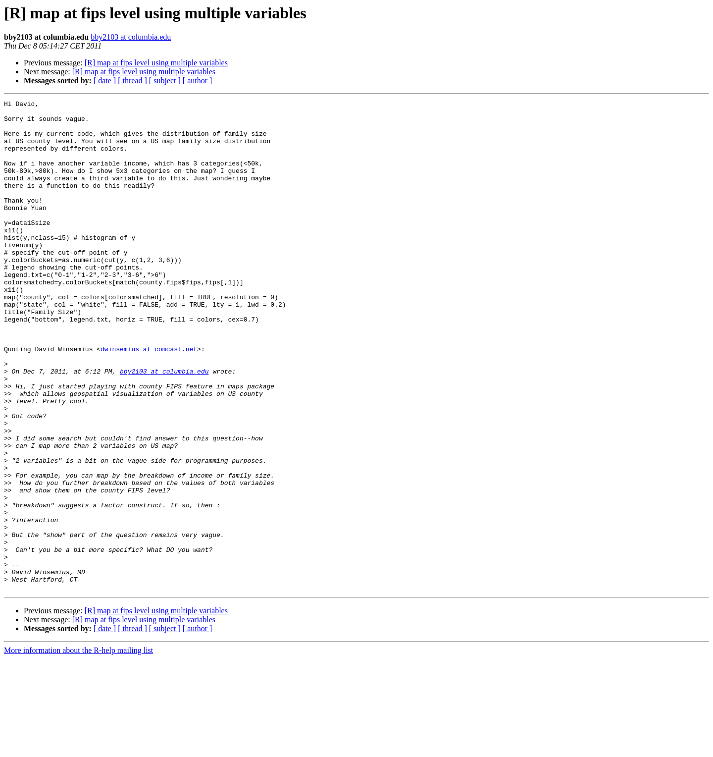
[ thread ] (132, 80)
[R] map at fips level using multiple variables (156, 62)
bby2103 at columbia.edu (131, 37)
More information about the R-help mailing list (78, 748)
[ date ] (105, 80)
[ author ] (197, 80)
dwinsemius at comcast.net (149, 399)
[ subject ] (165, 80)
